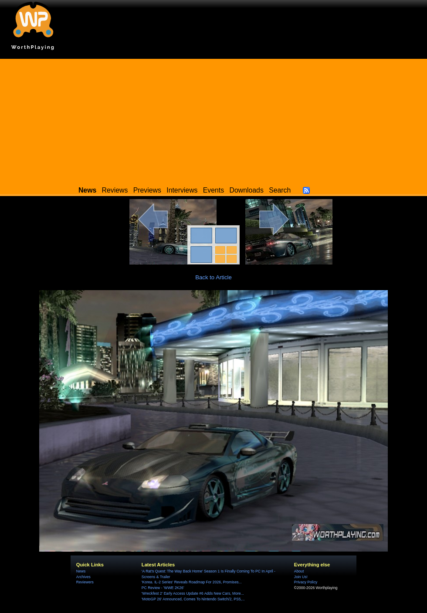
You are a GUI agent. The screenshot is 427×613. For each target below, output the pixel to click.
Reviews (115, 190)
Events (213, 190)
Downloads (247, 190)
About (299, 571)
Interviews (181, 190)
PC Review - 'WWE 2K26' (163, 588)
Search (280, 190)
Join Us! (301, 577)
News (80, 571)
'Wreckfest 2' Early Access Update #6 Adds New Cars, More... (193, 593)
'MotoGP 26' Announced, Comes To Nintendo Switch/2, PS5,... (193, 599)
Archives (83, 577)
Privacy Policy (305, 582)
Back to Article (213, 277)
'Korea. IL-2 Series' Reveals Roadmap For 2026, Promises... (192, 582)
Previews (147, 190)
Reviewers (85, 582)
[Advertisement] (213, 120)
